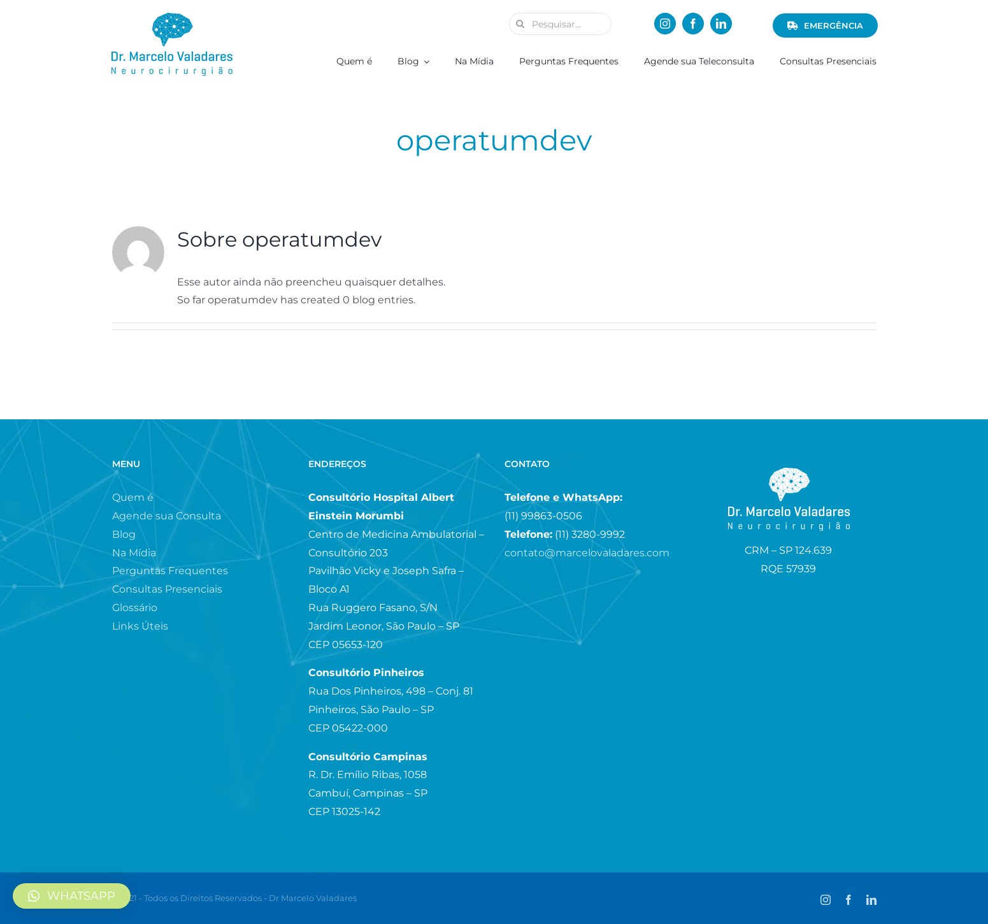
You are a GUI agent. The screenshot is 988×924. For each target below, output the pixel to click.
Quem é (133, 497)
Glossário (134, 608)
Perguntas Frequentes (170, 571)
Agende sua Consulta (166, 516)
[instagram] (665, 23)
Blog (124, 534)
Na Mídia (134, 553)
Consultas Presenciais (167, 589)
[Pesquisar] (520, 24)
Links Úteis (140, 626)
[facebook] (693, 23)
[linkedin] (721, 23)
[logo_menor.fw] (172, 17)
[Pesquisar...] (560, 24)
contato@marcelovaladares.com (587, 553)
